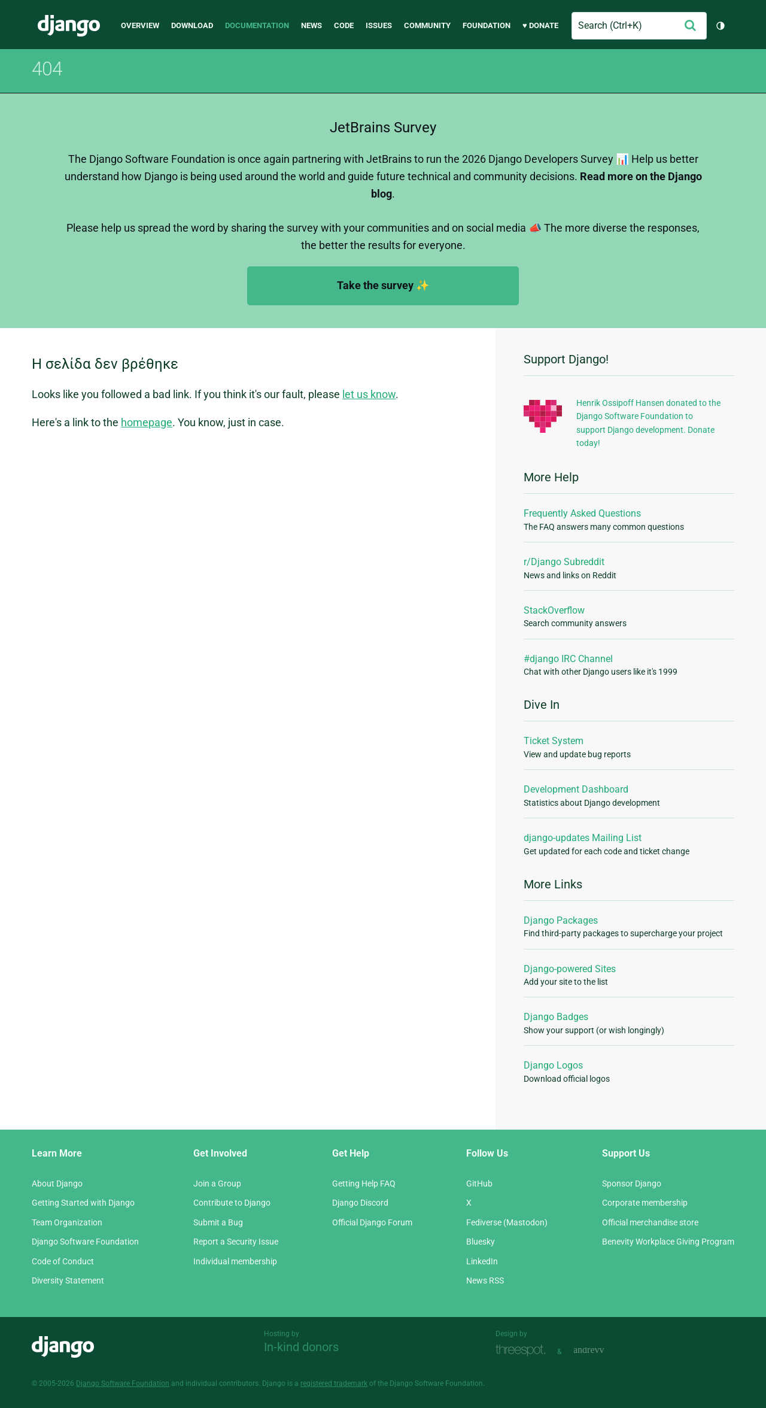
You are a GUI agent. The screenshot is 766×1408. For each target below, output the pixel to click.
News (311, 25)
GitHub (479, 1183)
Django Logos (553, 1065)
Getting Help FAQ (364, 1183)
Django (69, 26)
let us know (369, 394)
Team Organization (67, 1222)
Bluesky (480, 1241)
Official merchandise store (650, 1222)
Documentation (257, 25)
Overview (140, 25)
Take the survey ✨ (383, 285)
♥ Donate (540, 25)
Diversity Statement (68, 1280)
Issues (379, 25)
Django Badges (556, 1016)
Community (427, 25)
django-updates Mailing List (583, 837)
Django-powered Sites (570, 969)
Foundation (486, 25)
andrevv (602, 1350)
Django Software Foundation (85, 1241)
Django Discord (360, 1202)
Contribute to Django (231, 1202)
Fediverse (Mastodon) (507, 1222)
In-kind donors (301, 1347)
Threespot (524, 1350)
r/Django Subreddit (564, 562)
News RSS (485, 1280)
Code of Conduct (63, 1261)
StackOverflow (554, 610)
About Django (57, 1183)
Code (344, 25)
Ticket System (553, 741)
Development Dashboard (576, 789)
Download (192, 25)
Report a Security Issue (235, 1241)
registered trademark (333, 1383)
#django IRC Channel (568, 658)
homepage (146, 422)
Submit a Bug (218, 1222)
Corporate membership (645, 1202)
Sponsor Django (631, 1183)
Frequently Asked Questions (582, 513)
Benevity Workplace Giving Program (668, 1241)
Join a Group (217, 1183)
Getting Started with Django (83, 1202)
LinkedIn (482, 1261)
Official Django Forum (372, 1222)
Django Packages (561, 920)
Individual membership (235, 1261)
